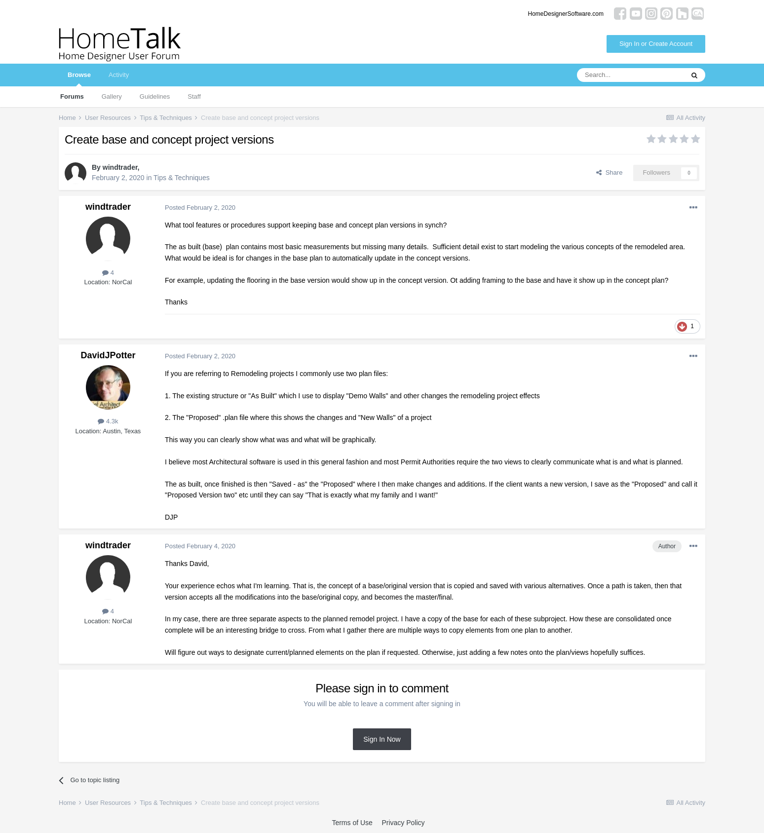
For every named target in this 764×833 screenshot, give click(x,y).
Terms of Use (352, 823)
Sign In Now (381, 739)
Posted (200, 207)
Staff (194, 96)
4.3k (108, 421)
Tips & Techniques (181, 178)
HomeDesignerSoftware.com (566, 13)
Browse (79, 78)
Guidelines (155, 96)
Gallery (112, 96)
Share (609, 172)
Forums (72, 96)
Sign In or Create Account (655, 43)
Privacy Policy (403, 823)
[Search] (630, 75)
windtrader (120, 167)
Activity (119, 74)
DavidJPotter (107, 355)
